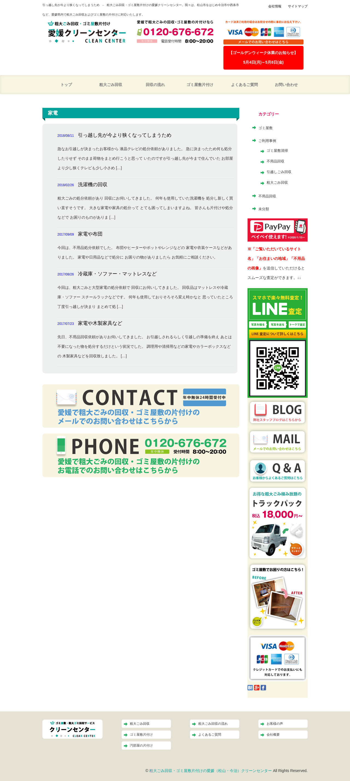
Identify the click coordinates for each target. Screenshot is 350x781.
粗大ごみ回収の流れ (213, 724)
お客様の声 (275, 724)
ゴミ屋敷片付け (199, 84)
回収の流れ (155, 84)
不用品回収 (275, 161)
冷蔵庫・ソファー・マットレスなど (117, 274)
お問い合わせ (286, 84)
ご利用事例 (267, 141)
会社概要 (273, 735)
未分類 (263, 209)
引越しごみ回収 (279, 172)
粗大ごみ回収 (110, 84)
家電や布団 (90, 234)
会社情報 (274, 6)
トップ (66, 84)
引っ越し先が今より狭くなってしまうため (124, 135)
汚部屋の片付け (141, 745)
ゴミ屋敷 (265, 128)
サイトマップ (298, 6)
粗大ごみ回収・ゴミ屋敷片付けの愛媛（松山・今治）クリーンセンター (210, 770)
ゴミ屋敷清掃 (277, 151)
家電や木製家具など (100, 323)
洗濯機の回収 (92, 184)
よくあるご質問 (244, 84)
